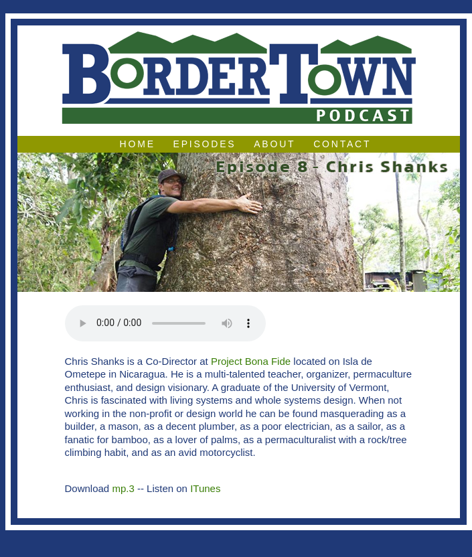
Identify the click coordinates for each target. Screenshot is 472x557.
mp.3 (123, 488)
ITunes (205, 488)
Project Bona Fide (251, 361)
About (274, 144)
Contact (342, 144)
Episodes (204, 144)
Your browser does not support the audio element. (165, 323)
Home (137, 144)
